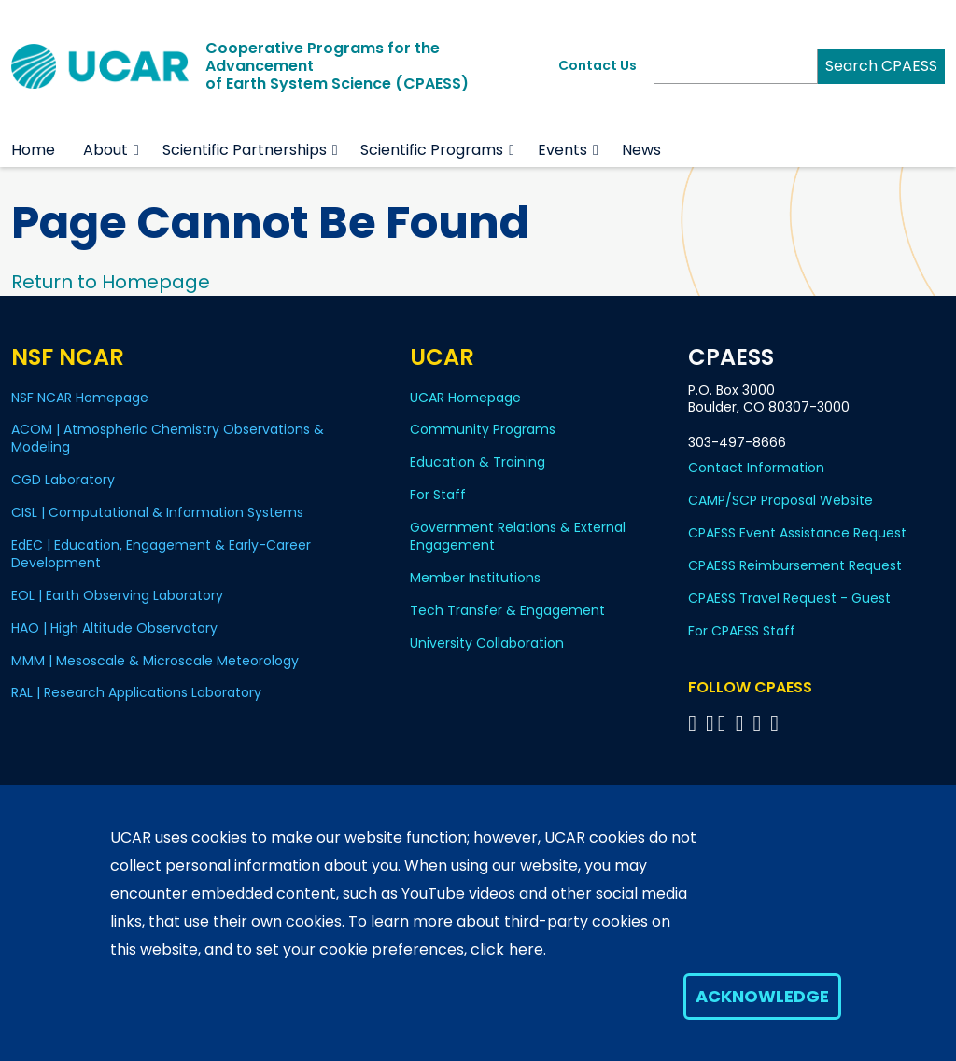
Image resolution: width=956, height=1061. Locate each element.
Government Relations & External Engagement (518, 536)
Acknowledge (762, 996)
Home (33, 150)
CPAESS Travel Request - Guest (789, 598)
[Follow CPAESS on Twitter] (725, 722)
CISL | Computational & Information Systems (157, 512)
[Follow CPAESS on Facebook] (695, 722)
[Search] (736, 66)
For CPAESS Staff (741, 630)
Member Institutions (475, 577)
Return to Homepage (110, 282)
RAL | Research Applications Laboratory (136, 692)
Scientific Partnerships (244, 150)
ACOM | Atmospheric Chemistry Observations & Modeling (167, 438)
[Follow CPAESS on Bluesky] (710, 722)
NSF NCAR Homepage (79, 397)
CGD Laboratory (63, 479)
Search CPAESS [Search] (881, 66)
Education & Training (477, 462)
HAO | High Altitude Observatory (114, 628)
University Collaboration (487, 643)
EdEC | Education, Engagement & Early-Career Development (161, 554)
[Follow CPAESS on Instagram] (759, 722)
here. (527, 949)
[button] (137, 150)
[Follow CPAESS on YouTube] (777, 722)
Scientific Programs (431, 150)
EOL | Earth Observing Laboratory (117, 595)
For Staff (438, 494)
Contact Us (597, 65)
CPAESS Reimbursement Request (795, 565)
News (641, 150)
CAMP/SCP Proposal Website (780, 500)
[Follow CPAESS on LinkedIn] (743, 722)
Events (562, 150)
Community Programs (482, 429)
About (105, 150)
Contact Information (756, 467)
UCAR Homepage (465, 397)
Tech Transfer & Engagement (507, 610)
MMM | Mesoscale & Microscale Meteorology (155, 660)
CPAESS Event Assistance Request (797, 533)
